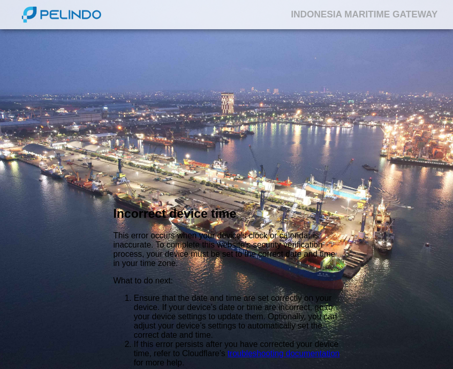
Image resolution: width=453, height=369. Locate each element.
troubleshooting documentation (284, 353)
